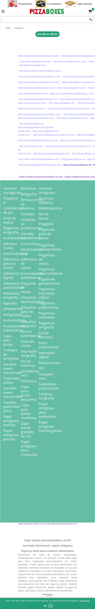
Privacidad (85, 600)
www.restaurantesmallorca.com (31, 523)
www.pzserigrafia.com (67, 523)
